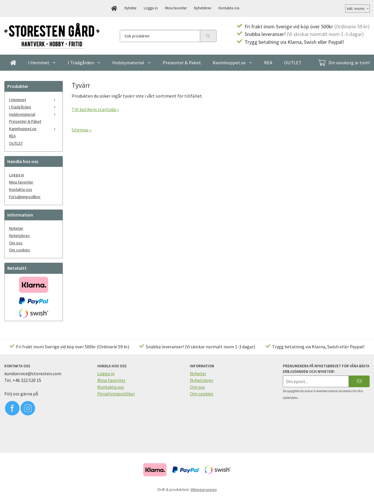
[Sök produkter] (160, 36)
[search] (208, 36)
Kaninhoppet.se (232, 62)
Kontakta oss (229, 8)
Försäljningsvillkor (25, 196)
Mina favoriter (176, 8)
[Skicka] (359, 381)
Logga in (151, 8)
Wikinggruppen (204, 489)
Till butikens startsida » (95, 109)
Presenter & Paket (182, 62)
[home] (114, 8)
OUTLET (293, 62)
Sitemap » (81, 130)
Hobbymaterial (131, 62)
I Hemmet (42, 62)
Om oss (15, 242)
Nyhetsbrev (202, 8)
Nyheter (130, 8)
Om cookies (19, 249)
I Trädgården (84, 62)
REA (268, 62)
